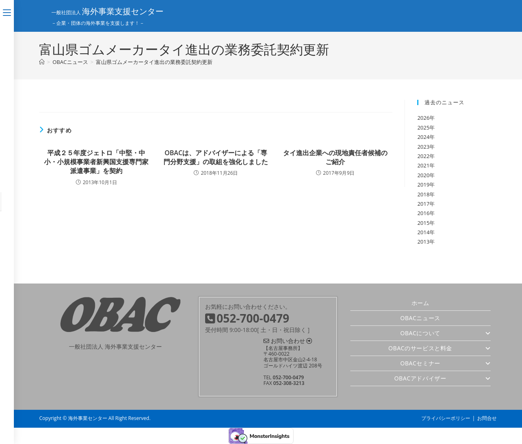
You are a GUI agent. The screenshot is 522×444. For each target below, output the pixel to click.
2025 (423, 127)
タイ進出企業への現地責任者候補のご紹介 (335, 157)
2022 (423, 156)
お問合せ (487, 418)
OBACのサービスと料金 (439, 348)
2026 (423, 117)
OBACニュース (420, 318)
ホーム (420, 303)
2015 (423, 222)
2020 (423, 175)
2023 (423, 146)
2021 (423, 165)
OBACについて (445, 333)
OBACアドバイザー (442, 378)
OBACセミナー (445, 363)
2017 (423, 203)
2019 (423, 184)
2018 (423, 194)
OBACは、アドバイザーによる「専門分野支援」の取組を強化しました (216, 157)
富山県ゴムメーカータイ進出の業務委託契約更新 (154, 62)
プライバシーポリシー (445, 418)
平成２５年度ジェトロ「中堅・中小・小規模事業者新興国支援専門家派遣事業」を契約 (96, 162)
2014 (423, 232)
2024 (423, 137)
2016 (423, 213)
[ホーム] (41, 62)
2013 (423, 241)
